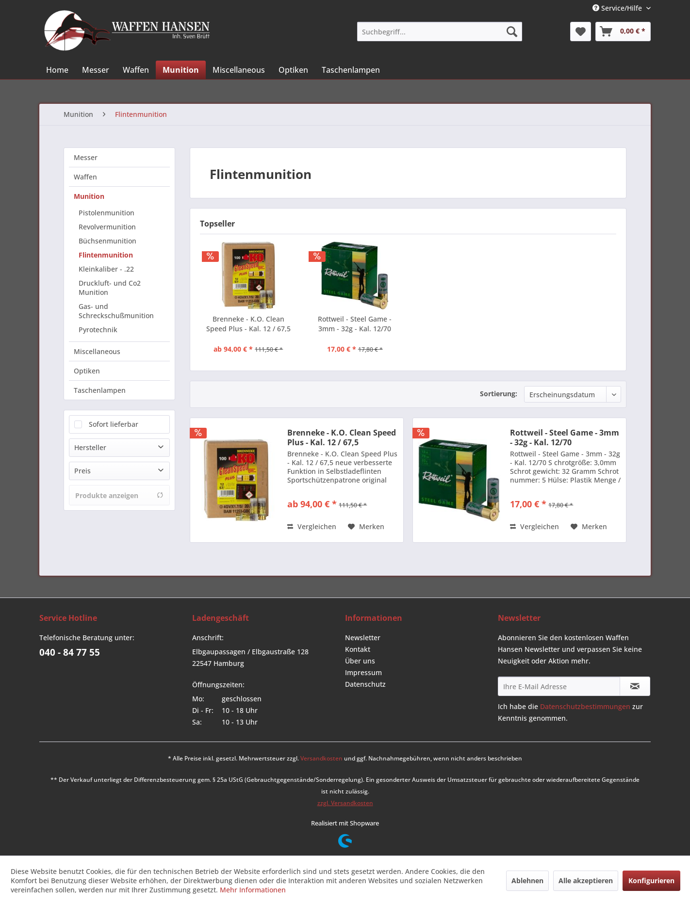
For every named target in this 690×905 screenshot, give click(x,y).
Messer (86, 157)
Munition (89, 196)
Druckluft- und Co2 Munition (110, 287)
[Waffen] (136, 70)
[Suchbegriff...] (439, 31)
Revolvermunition (107, 226)
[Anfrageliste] (623, 31)
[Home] (57, 70)
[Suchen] (512, 31)
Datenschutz (365, 684)
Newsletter (362, 637)
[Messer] (95, 70)
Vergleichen (311, 526)
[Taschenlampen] (351, 70)
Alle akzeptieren (586, 880)
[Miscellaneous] (239, 70)
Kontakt (357, 649)
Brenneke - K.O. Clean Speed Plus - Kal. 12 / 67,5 (248, 323)
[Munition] (181, 70)
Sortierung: (498, 393)
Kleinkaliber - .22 (106, 269)
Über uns (360, 660)
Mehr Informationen (253, 889)
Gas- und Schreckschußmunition (116, 311)
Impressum (363, 672)
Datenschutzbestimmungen (585, 706)
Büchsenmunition (107, 240)
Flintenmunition (106, 254)
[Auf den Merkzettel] (366, 527)
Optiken (87, 370)
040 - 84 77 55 (69, 652)
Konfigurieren (651, 880)
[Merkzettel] (580, 31)
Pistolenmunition (106, 212)
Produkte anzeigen (119, 495)
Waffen (85, 176)
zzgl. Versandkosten (345, 803)
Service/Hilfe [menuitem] (618, 8)
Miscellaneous (97, 351)
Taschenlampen (100, 390)
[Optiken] (293, 70)
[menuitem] (439, 31)
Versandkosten (321, 758)
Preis (82, 470)
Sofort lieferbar (113, 424)
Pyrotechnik (98, 329)
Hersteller (90, 447)
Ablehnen (527, 880)
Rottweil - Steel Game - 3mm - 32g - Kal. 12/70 (355, 323)
